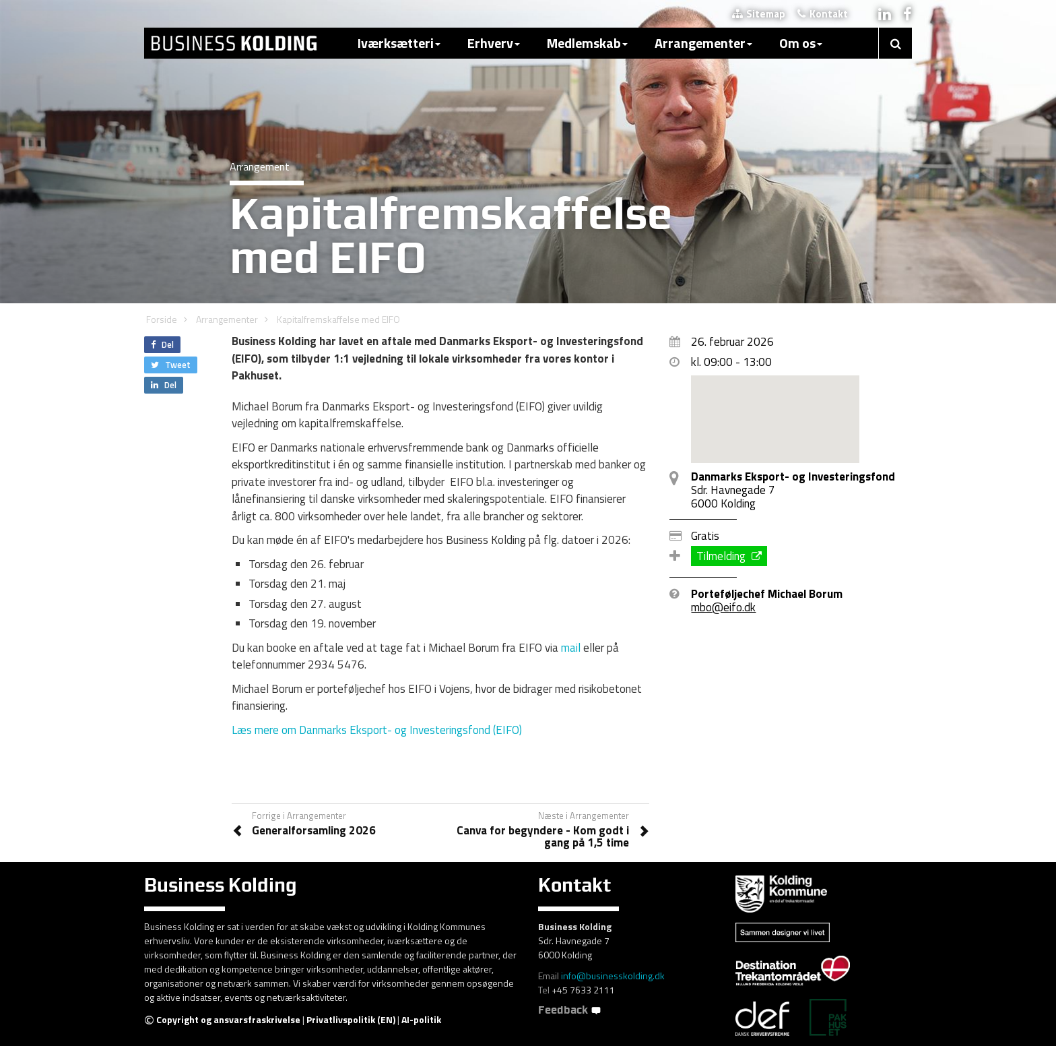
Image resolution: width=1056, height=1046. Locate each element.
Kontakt (822, 14)
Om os (800, 42)
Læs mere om (378, 730)
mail (571, 647)
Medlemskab (587, 42)
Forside (161, 319)
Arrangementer (703, 42)
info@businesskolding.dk (613, 975)
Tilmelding (729, 556)
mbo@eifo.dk (723, 607)
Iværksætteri (399, 42)
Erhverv (493, 42)
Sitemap (758, 14)
